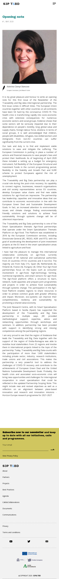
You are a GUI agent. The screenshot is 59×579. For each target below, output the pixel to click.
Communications (9, 515)
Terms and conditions (11, 532)
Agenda (6, 496)
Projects (6, 483)
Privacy (5, 526)
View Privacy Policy (10, 456)
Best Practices (8, 489)
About (5, 471)
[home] (10, 3)
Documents (7, 508)
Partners (6, 477)
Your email (7, 445)
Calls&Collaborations (11, 502)
